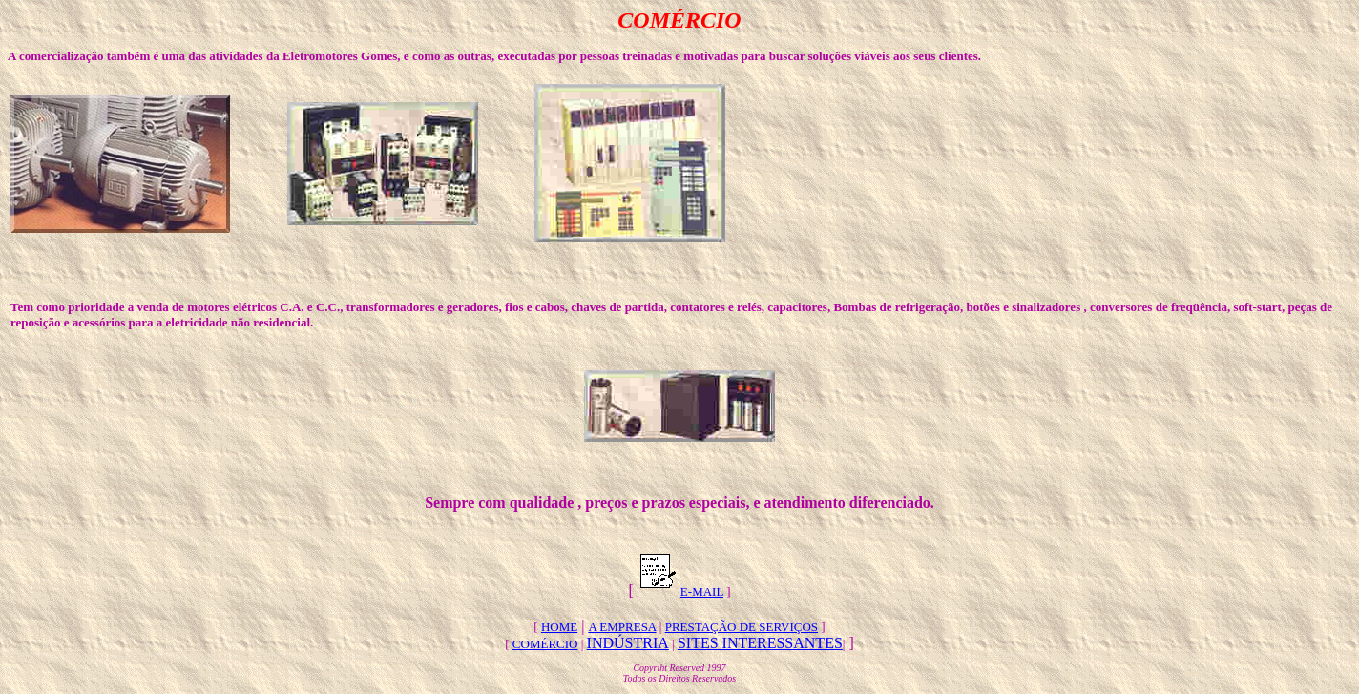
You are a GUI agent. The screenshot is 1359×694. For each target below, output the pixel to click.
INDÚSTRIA (628, 643)
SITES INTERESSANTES (760, 643)
